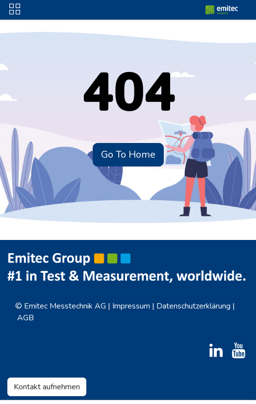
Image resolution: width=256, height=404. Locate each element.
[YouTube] (238, 350)
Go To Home (128, 154)
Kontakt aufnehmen (47, 386)
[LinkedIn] (216, 350)
